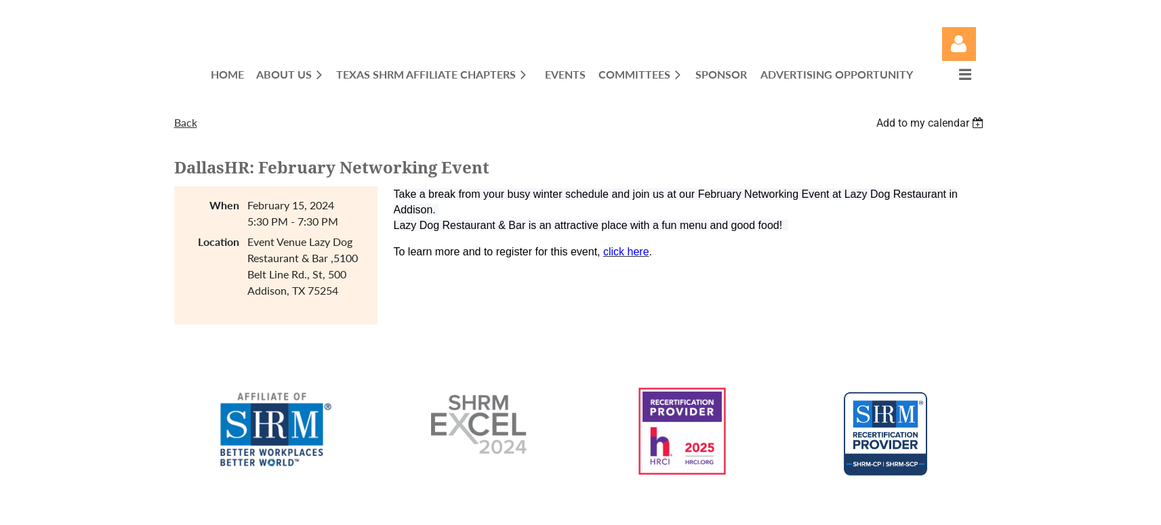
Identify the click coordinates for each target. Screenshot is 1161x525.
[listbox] (931, 122)
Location (218, 241)
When (224, 204)
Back (185, 122)
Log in (959, 44)
